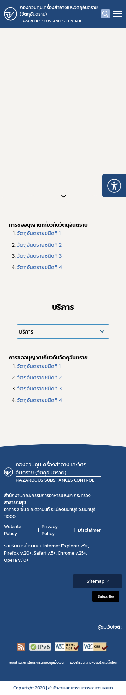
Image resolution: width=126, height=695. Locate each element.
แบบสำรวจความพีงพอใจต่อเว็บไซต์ (93, 662)
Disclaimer (89, 530)
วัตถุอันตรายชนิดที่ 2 (39, 245)
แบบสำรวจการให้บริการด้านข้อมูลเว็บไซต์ (36, 662)
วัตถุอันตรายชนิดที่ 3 (39, 256)
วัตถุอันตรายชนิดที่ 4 (39, 267)
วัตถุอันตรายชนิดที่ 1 (39, 233)
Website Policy (13, 530)
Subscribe (106, 596)
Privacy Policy (50, 530)
